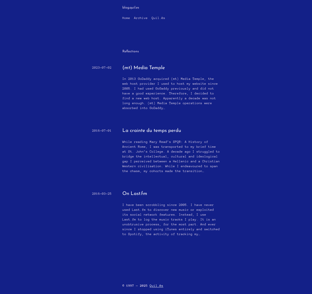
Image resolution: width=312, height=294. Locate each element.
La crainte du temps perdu (151, 130)
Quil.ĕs (158, 18)
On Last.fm (134, 193)
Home (126, 18)
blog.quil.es (130, 7)
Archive (141, 18)
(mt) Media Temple (143, 67)
